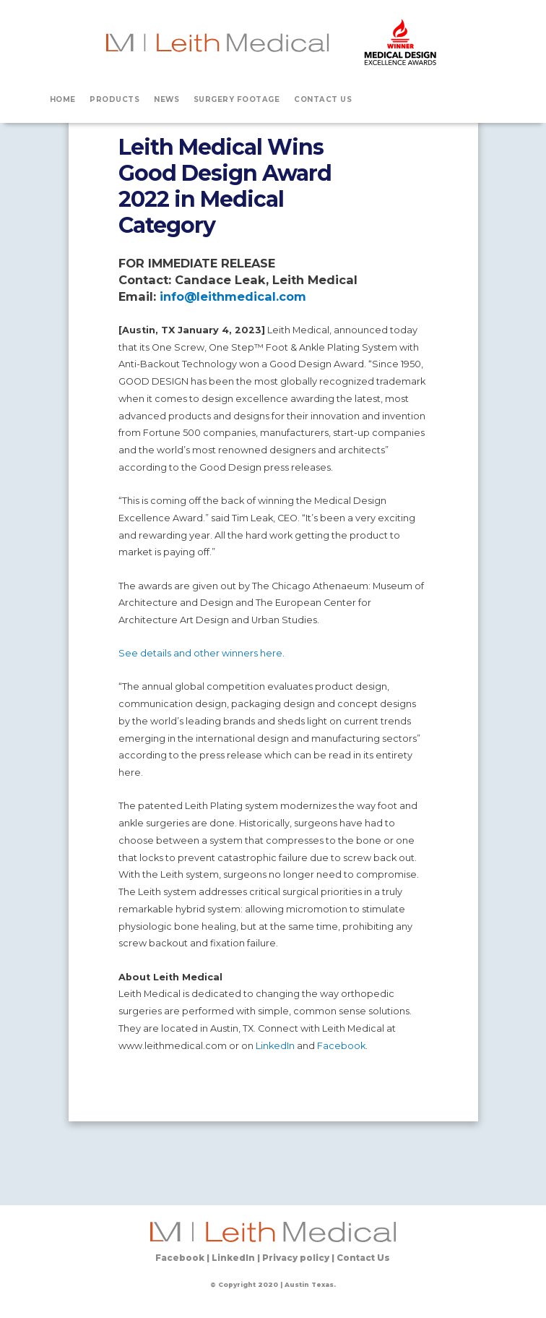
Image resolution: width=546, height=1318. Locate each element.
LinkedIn (275, 1045)
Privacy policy (295, 1258)
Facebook (341, 1045)
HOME (63, 99)
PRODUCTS (114, 99)
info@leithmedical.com (233, 296)
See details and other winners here (200, 653)
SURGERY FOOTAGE (237, 99)
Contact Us (363, 1258)
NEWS (166, 99)
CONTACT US (323, 99)
